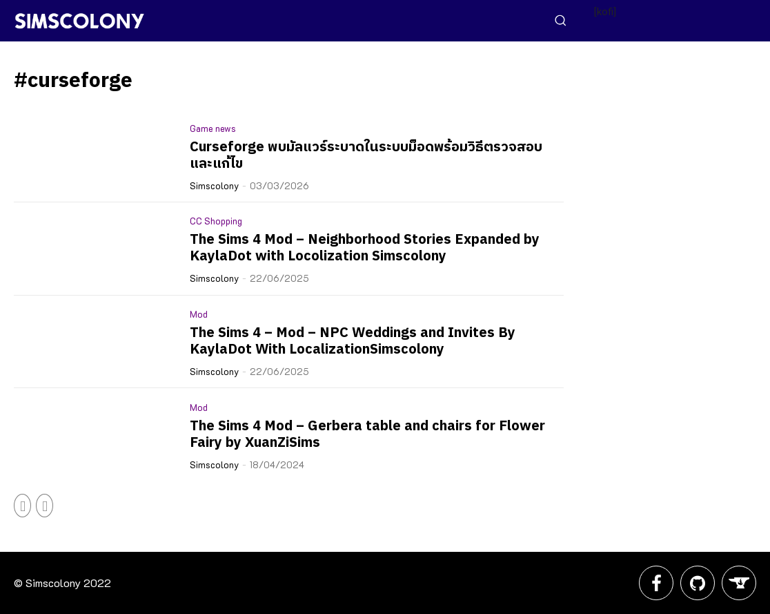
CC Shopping (216, 220)
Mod (199, 313)
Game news (213, 128)
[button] (560, 20)
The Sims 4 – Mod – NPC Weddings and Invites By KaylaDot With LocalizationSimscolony (352, 341)
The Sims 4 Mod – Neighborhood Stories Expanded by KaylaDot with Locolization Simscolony (365, 248)
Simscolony (214, 185)
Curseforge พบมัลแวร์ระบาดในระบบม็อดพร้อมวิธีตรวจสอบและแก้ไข (366, 155)
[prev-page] (22, 505)
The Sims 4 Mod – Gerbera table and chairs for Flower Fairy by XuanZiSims (367, 434)
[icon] (656, 587)
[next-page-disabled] (44, 505)
